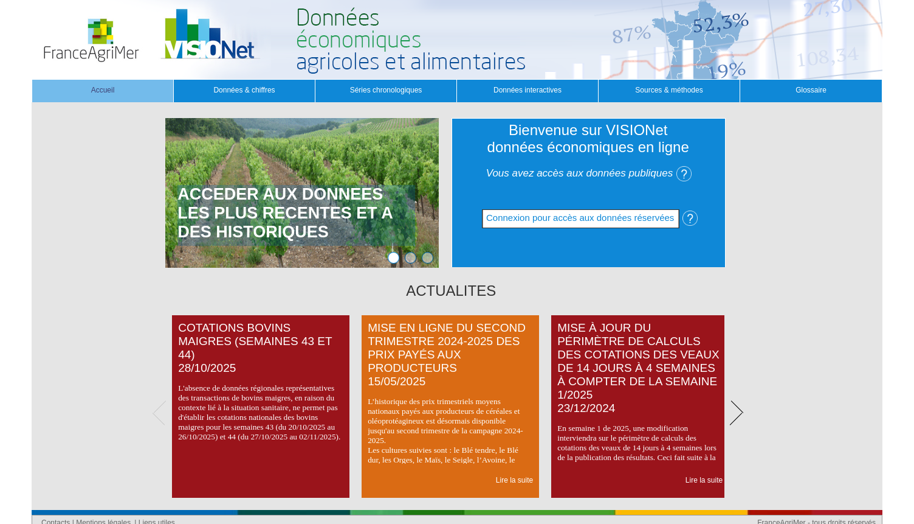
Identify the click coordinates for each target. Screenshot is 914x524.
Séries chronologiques (386, 90)
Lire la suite (514, 480)
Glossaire (810, 90)
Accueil (103, 90)
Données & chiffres (244, 90)
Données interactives (527, 90)
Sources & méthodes (669, 90)
